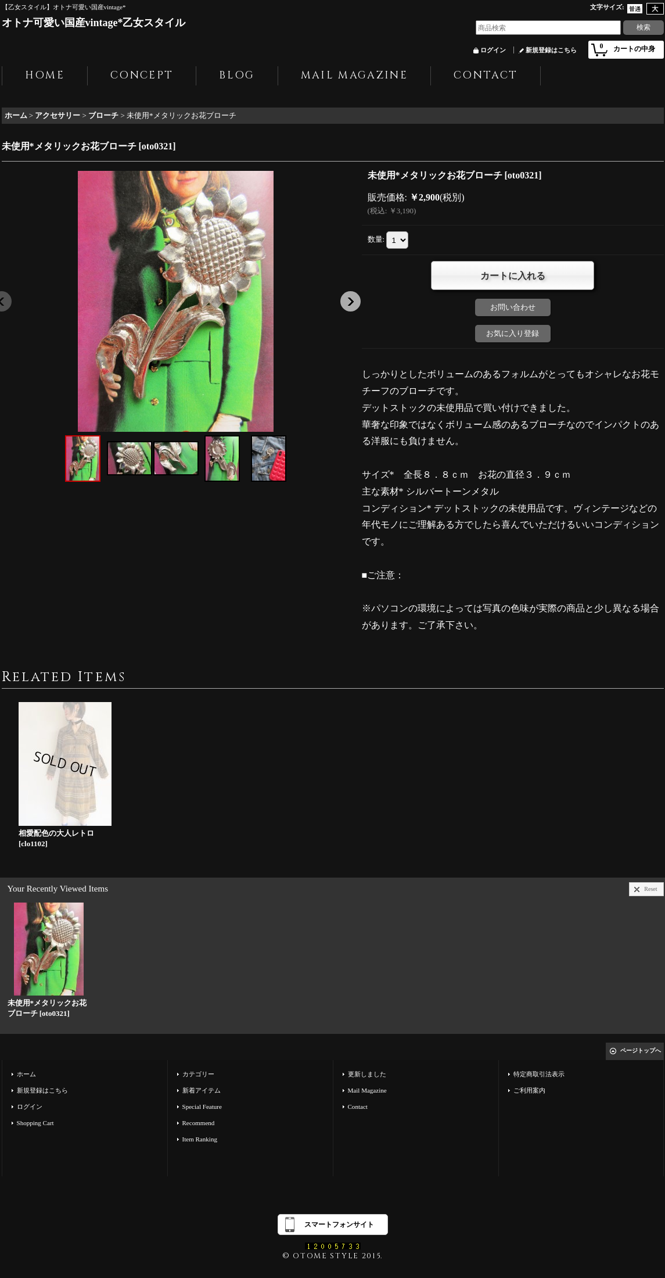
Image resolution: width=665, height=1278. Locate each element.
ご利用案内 (529, 1090)
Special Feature (202, 1106)
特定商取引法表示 (539, 1074)
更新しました (367, 1074)
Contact (358, 1106)
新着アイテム (201, 1090)
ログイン (493, 49)
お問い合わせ (512, 307)
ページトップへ (640, 1050)
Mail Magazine (367, 1090)
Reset (650, 889)
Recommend (198, 1122)
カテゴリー (198, 1074)
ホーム (26, 1074)
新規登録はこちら (551, 49)
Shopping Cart (35, 1122)
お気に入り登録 (512, 333)
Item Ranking (199, 1139)
